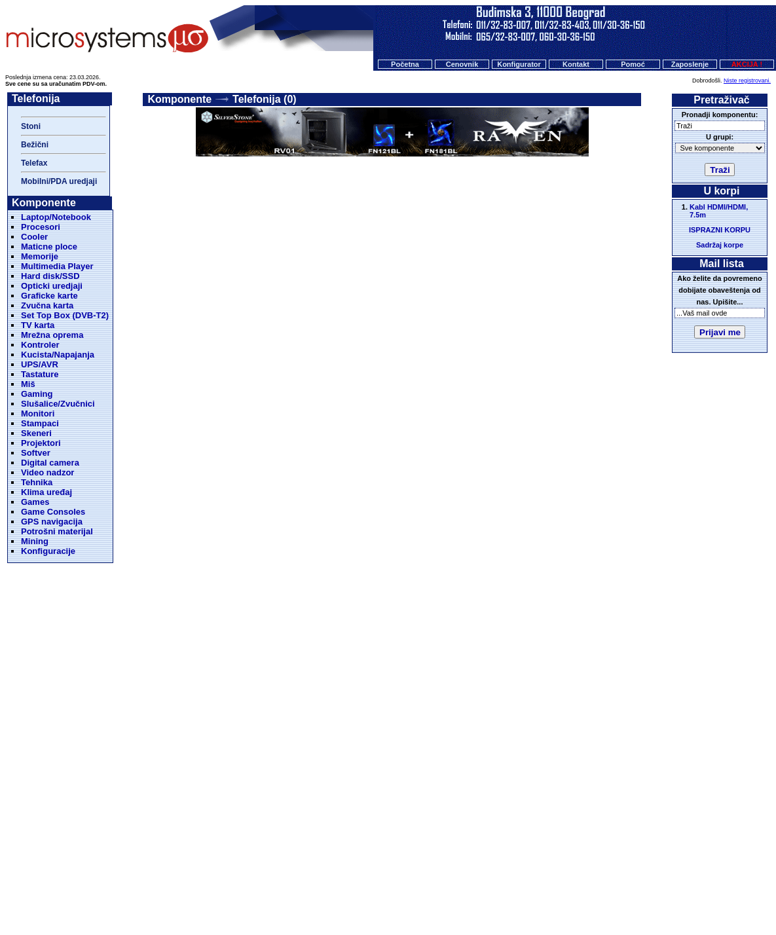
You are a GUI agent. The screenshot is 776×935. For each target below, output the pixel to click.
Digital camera (50, 463)
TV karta (37, 325)
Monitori (37, 413)
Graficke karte (49, 296)
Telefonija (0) (264, 99)
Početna (405, 64)
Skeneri (36, 433)
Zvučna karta (47, 305)
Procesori (40, 227)
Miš (28, 384)
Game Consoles (53, 512)
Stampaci (40, 423)
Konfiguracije (48, 551)
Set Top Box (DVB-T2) (65, 315)
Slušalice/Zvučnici (58, 404)
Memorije (39, 256)
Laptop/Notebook (56, 217)
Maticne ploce (49, 246)
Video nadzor (47, 472)
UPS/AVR (39, 364)
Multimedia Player (57, 266)
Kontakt (576, 64)
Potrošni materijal (57, 531)
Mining (34, 541)
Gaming (36, 394)
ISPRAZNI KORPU (719, 230)
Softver (35, 453)
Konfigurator (519, 64)
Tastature (40, 374)
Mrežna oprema (52, 335)
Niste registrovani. (747, 80)
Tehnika (36, 482)
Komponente (179, 99)
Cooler (34, 237)
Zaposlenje (690, 64)
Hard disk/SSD (50, 276)
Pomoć (633, 64)
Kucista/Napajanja (57, 354)
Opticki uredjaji (52, 286)
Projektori (41, 443)
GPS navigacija (52, 521)
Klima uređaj (46, 492)
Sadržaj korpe (719, 245)
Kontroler (40, 345)
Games (35, 502)
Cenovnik (462, 64)
